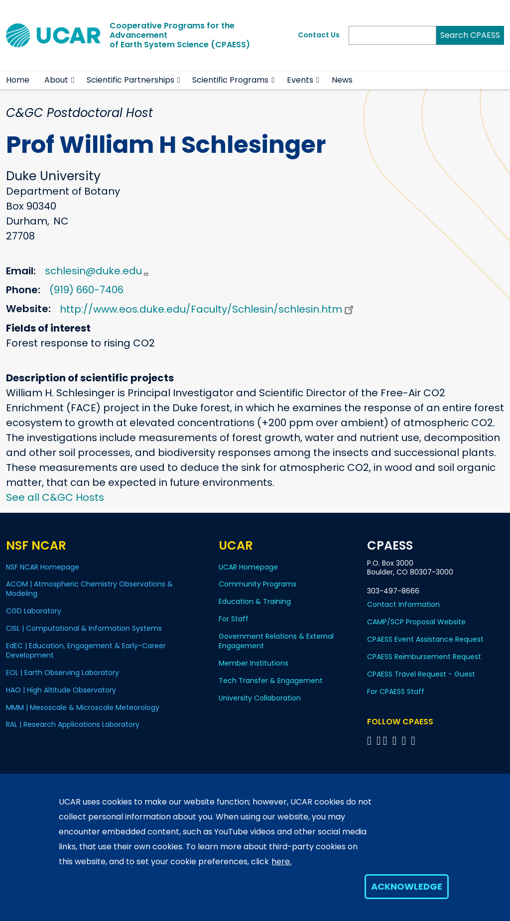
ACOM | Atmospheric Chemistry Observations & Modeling (89, 588)
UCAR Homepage (248, 567)
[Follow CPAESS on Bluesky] (379, 740)
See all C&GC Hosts (55, 497)
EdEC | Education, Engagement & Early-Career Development (86, 650)
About (56, 80)
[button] (73, 80)
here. (281, 861)
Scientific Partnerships (130, 80)
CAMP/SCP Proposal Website (416, 622)
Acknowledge (406, 886)
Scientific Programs (230, 80)
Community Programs (257, 584)
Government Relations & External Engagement (276, 641)
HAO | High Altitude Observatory (61, 690)
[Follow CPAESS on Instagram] (405, 740)
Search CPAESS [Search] (470, 35)
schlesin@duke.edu (97, 271)
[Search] (392, 35)
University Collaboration (260, 698)
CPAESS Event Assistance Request (425, 639)
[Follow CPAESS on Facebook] (371, 740)
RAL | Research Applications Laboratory (72, 724)
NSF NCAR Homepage (42, 567)
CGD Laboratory (33, 611)
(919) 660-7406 (86, 290)
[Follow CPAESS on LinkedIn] (396, 740)
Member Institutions (253, 663)
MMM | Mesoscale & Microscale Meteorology (82, 707)
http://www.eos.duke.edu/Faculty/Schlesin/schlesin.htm (208, 309)
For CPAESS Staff (395, 691)
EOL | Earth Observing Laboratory (62, 673)
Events (300, 80)
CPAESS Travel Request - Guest (421, 674)
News (342, 80)
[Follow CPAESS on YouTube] (414, 740)
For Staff (234, 619)
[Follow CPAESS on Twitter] (386, 740)
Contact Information (403, 604)
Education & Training (255, 601)
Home (17, 80)
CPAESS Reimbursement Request (424, 657)
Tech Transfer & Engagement (271, 681)
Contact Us (319, 35)
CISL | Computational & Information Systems (84, 628)
